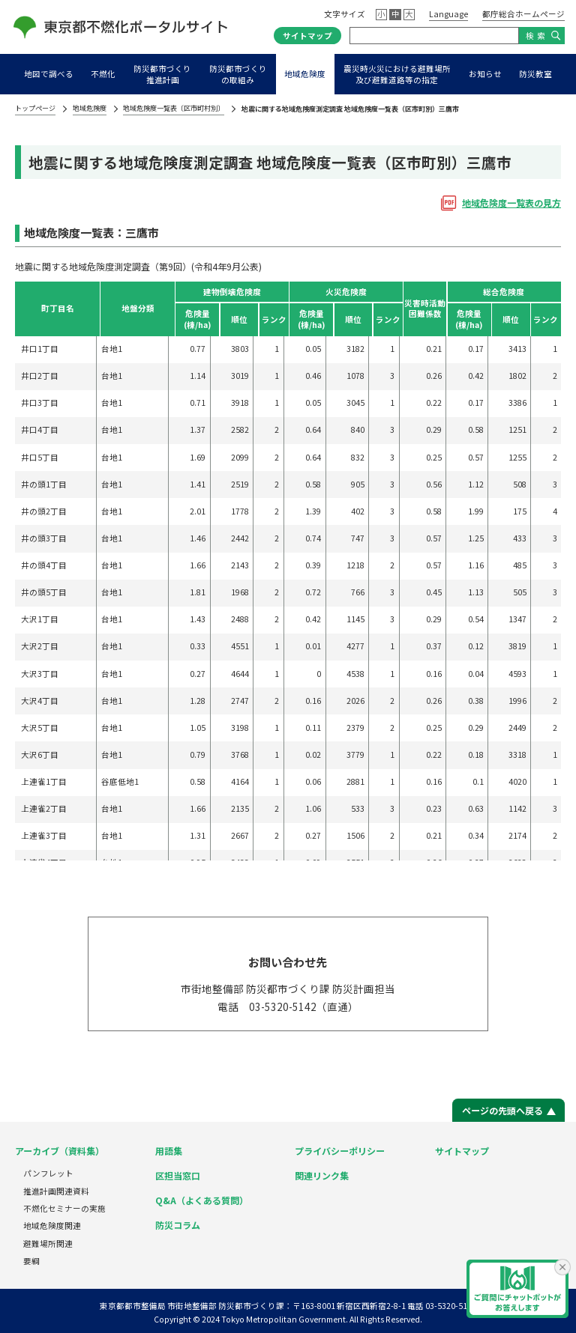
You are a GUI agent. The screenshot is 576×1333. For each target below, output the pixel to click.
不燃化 (103, 73)
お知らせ (485, 73)
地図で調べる (49, 73)
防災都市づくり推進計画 (162, 74)
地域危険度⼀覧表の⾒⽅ (511, 202)
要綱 (31, 1260)
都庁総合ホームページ (523, 13)
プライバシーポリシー (340, 1150)
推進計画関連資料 (56, 1191)
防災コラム (177, 1224)
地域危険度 (305, 73)
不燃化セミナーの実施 (64, 1208)
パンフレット (48, 1173)
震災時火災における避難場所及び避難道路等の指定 (397, 74)
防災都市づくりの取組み (238, 74)
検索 (537, 35)
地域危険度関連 (52, 1225)
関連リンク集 (322, 1175)
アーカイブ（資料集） (59, 1150)
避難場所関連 (48, 1243)
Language (448, 13)
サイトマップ (307, 35)
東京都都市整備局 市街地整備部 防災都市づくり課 (192, 1305)
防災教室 (535, 73)
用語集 (168, 1150)
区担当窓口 (177, 1175)
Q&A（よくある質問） (201, 1200)
